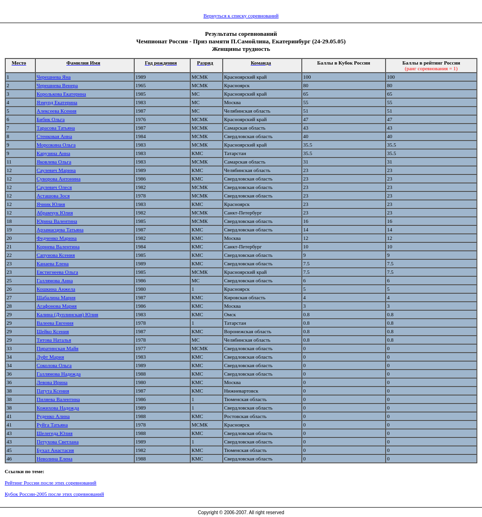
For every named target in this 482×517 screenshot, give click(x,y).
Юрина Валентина (57, 221)
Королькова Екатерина (61, 94)
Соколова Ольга (54, 365)
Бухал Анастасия (55, 450)
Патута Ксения (53, 391)
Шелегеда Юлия (54, 433)
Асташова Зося (53, 195)
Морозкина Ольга (56, 145)
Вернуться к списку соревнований (241, 15)
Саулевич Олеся (54, 187)
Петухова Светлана (58, 441)
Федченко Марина (57, 238)
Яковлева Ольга (54, 161)
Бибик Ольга (51, 119)
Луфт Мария (50, 357)
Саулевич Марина (56, 170)
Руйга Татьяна (52, 424)
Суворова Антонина (58, 178)
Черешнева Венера (57, 85)
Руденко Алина (53, 416)
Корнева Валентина (58, 246)
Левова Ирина (52, 382)
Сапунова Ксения (56, 255)
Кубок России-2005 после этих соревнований (54, 494)
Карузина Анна (53, 153)
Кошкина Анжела (56, 289)
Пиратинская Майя (58, 348)
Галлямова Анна (55, 280)
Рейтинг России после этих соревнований (50, 482)
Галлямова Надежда (59, 374)
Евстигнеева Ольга (57, 272)
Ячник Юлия (51, 204)
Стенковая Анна (54, 136)
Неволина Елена (54, 458)
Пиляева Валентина (58, 399)
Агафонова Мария (57, 306)
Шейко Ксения (53, 331)
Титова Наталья (54, 340)
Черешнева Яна (54, 77)
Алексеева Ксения (57, 111)
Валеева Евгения (55, 323)
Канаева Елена (53, 263)
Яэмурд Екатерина (57, 102)
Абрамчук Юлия (55, 212)
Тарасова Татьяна (56, 128)
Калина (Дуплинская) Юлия (67, 314)
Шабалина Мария (56, 297)
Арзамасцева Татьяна (60, 229)
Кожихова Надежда (58, 407)
